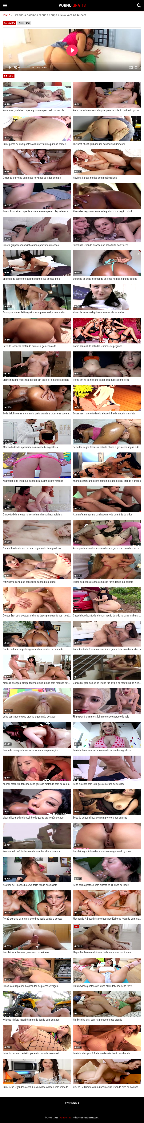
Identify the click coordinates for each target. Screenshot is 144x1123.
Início (6, 15)
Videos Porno (24, 23)
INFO (10, 75)
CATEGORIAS (72, 1103)
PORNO (72, 5)
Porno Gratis (65, 1117)
